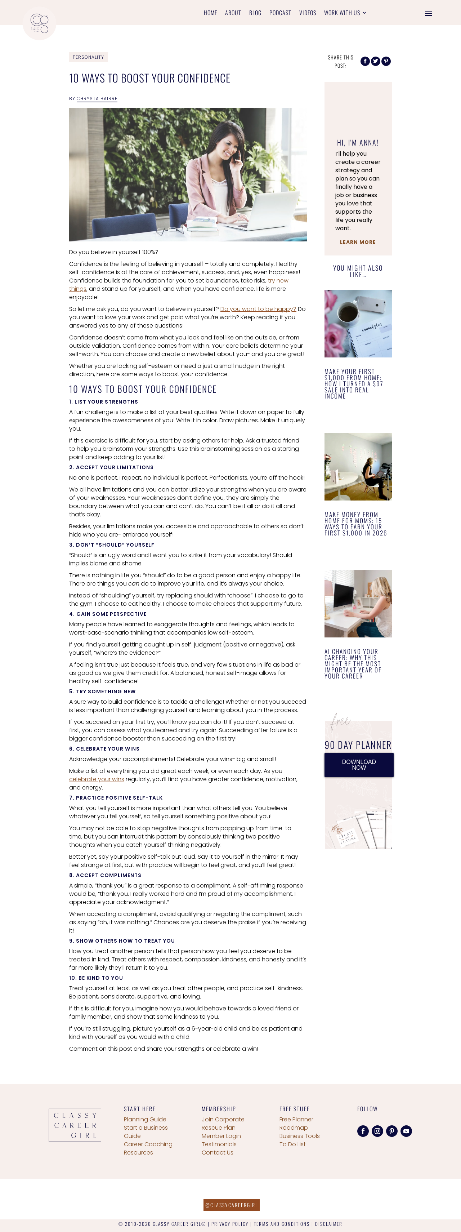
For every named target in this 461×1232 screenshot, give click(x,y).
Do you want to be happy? (258, 309)
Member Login (221, 1136)
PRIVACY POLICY (230, 1223)
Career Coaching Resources (148, 1148)
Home (210, 13)
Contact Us (217, 1152)
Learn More (358, 242)
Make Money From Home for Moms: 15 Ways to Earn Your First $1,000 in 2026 (356, 523)
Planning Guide (145, 1119)
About (233, 13)
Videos (307, 13)
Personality (88, 57)
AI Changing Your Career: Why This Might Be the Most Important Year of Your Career (353, 663)
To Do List (292, 1144)
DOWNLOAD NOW (359, 765)
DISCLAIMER (329, 1223)
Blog (255, 13)
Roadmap (293, 1128)
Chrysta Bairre (97, 98)
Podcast (280, 13)
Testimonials (219, 1144)
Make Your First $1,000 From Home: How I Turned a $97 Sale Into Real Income (354, 383)
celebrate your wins (96, 779)
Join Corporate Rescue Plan (223, 1123)
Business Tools (299, 1136)
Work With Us (342, 13)
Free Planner (296, 1119)
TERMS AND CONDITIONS (282, 1223)
